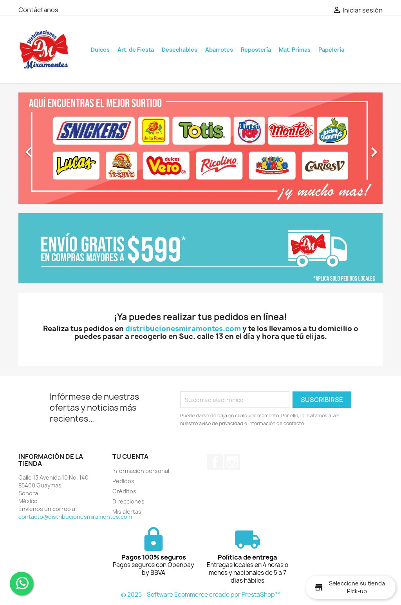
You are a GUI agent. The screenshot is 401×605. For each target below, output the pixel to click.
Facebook (215, 462)
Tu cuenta (130, 456)
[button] (45, 148)
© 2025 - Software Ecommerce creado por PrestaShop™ (200, 595)
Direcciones (128, 501)
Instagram (232, 462)
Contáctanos (38, 9)
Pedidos (123, 481)
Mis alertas (126, 511)
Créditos (124, 491)
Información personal (140, 471)
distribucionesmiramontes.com (183, 328)
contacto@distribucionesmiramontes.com (75, 516)
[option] (200, 148)
